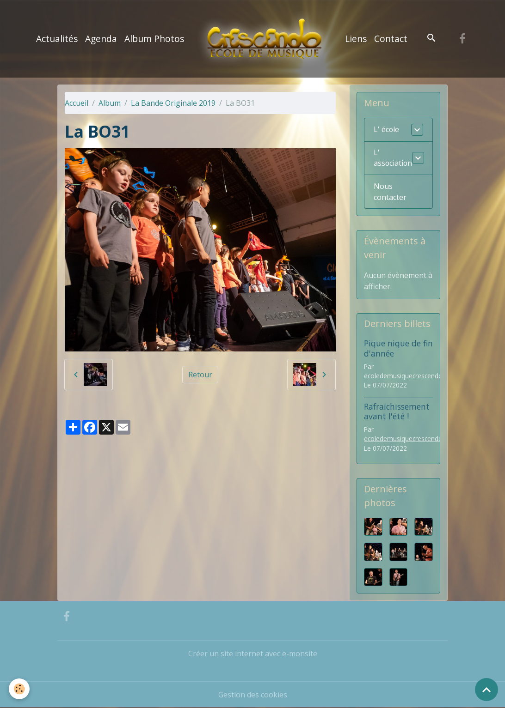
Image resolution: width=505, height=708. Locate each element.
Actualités (57, 38)
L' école (387, 130)
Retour (200, 374)
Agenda (101, 38)
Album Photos (154, 38)
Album (110, 103)
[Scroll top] (486, 689)
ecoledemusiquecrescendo (403, 375)
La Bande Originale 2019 (173, 103)
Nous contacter (390, 192)
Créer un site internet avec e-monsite (252, 654)
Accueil (76, 103)
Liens (356, 38)
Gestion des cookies (252, 695)
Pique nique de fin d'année (398, 348)
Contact (390, 38)
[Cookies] (19, 688)
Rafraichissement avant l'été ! (397, 411)
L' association (393, 158)
